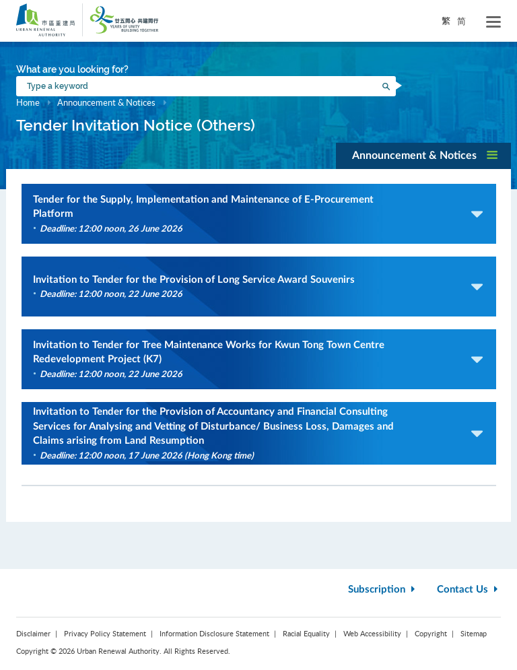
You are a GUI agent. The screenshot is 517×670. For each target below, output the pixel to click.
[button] (423, 156)
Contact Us (469, 589)
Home (28, 102)
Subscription (383, 589)
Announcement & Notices (107, 102)
